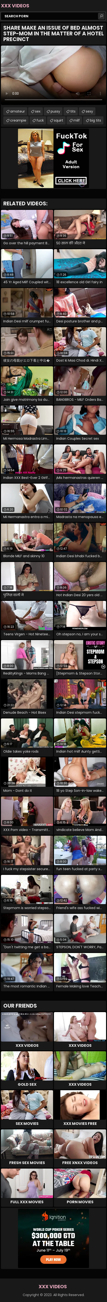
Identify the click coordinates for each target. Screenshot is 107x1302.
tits (73, 111)
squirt (58, 120)
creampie (18, 120)
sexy (89, 111)
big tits (95, 120)
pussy (55, 111)
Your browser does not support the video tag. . (53, 75)
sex (37, 111)
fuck (40, 120)
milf (76, 120)
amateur (17, 111)
